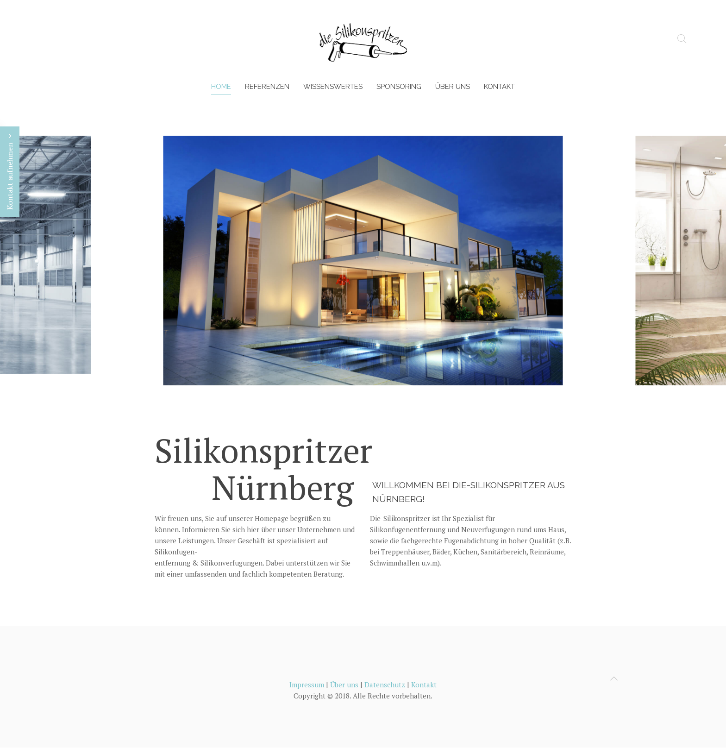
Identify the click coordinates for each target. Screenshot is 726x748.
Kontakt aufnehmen (10, 172)
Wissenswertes (333, 86)
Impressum (306, 684)
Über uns (452, 86)
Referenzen (267, 86)
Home (221, 86)
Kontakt (499, 86)
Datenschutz (384, 684)
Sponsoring (398, 86)
